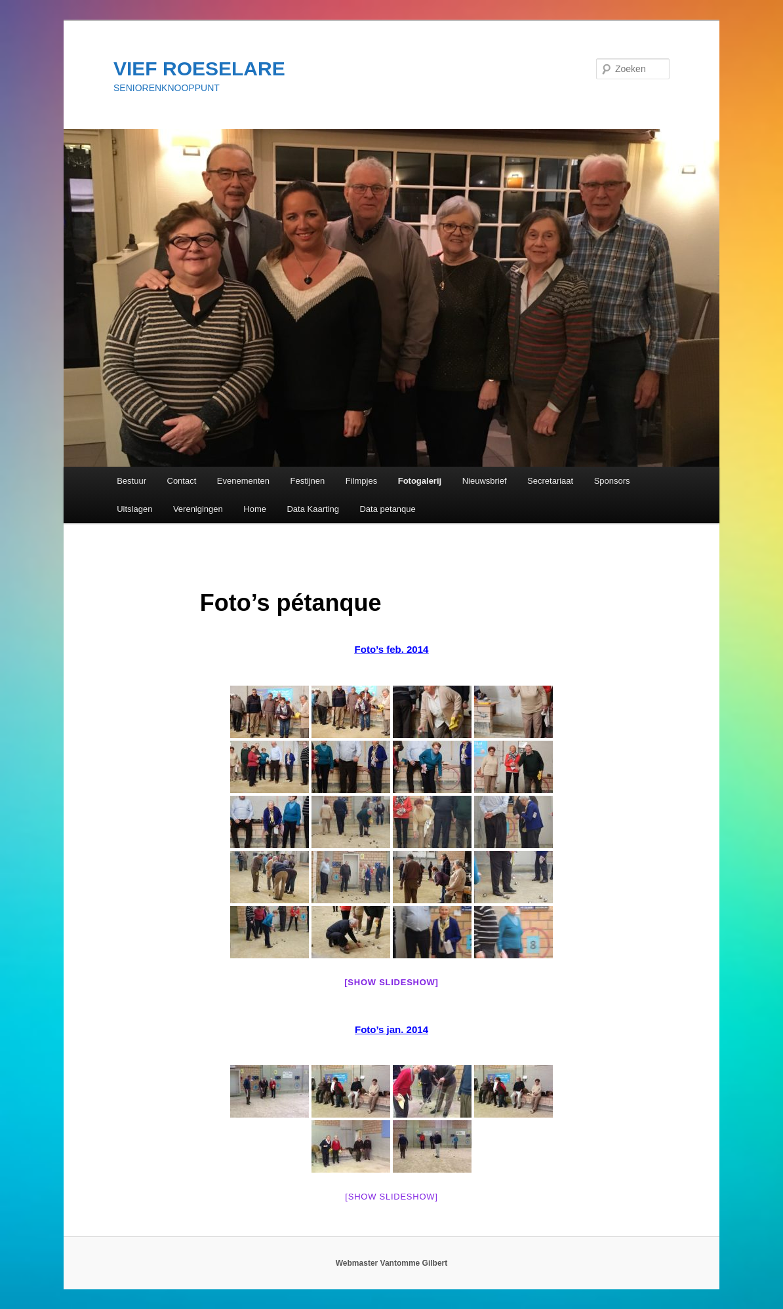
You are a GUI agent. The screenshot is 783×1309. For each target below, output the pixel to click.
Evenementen (243, 481)
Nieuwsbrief (484, 481)
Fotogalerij (419, 481)
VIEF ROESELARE (199, 68)
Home (254, 509)
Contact (182, 481)
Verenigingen (198, 509)
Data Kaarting (313, 509)
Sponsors (612, 481)
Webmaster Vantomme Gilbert (392, 1263)
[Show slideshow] (391, 982)
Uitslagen (134, 509)
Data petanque (387, 509)
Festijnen (308, 481)
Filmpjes (361, 481)
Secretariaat (550, 481)
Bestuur (131, 481)
